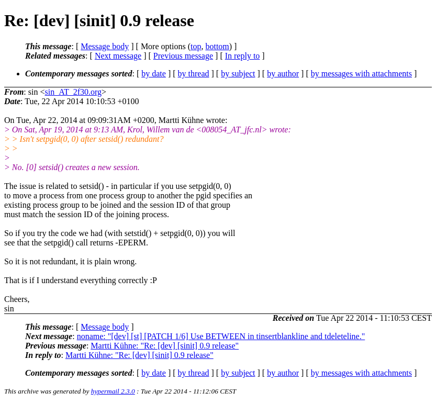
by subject (238, 73)
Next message (118, 55)
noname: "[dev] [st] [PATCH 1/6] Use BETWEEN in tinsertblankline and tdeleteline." (221, 336)
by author (283, 73)
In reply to (242, 55)
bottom (217, 46)
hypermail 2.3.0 (113, 391)
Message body (105, 46)
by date (153, 73)
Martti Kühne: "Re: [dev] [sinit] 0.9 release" (165, 345)
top (196, 46)
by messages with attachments (361, 73)
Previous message (183, 55)
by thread (193, 73)
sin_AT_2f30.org (73, 91)
